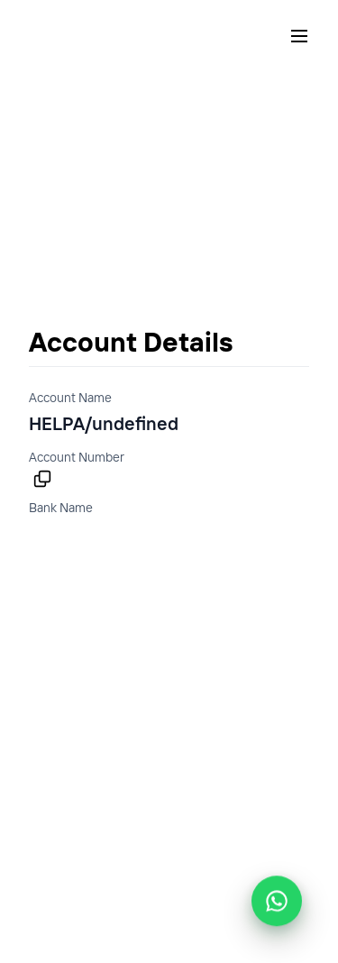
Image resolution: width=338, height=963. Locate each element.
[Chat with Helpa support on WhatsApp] (276, 901)
